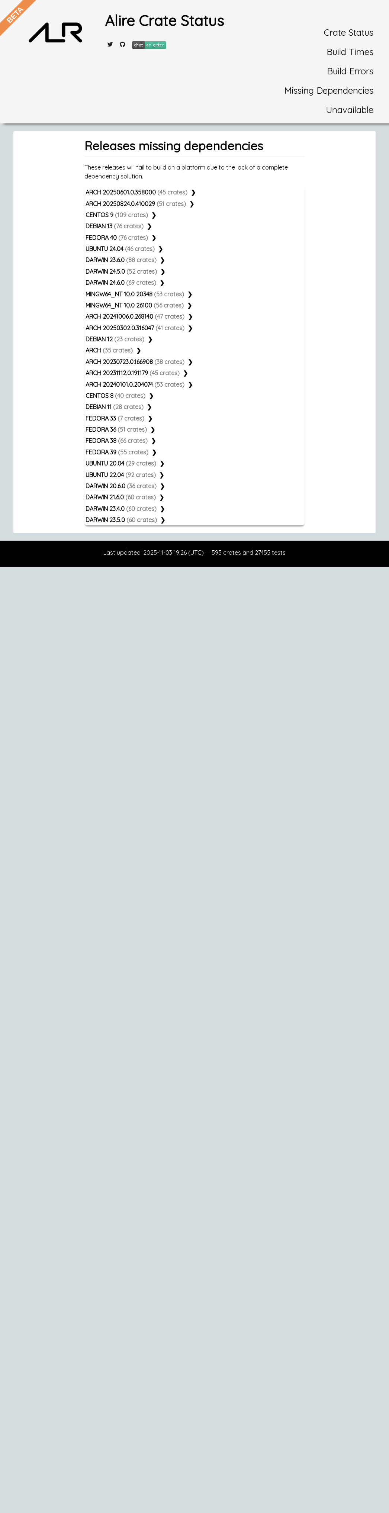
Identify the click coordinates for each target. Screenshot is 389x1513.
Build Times (350, 51)
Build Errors (350, 71)
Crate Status (348, 32)
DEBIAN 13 (115, 226)
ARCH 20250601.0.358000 (136, 192)
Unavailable (349, 109)
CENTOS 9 (117, 214)
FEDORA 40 (117, 237)
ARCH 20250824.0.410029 (136, 203)
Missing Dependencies (328, 90)
